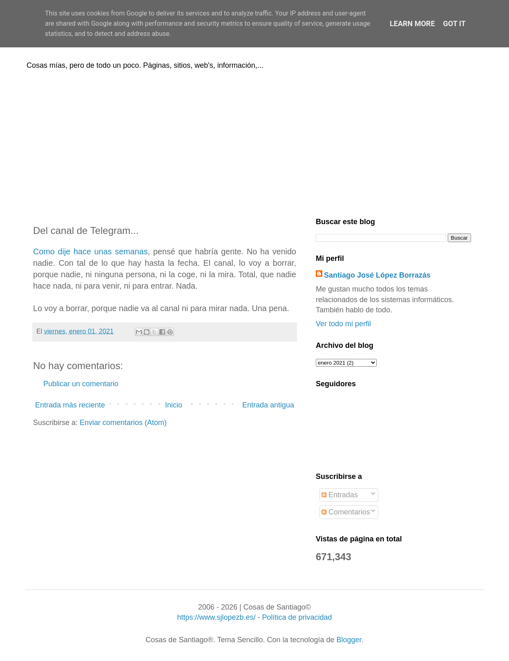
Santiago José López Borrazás (377, 275)
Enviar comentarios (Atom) (123, 422)
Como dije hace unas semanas (90, 251)
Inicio (173, 405)
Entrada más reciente (70, 405)
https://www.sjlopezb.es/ (216, 617)
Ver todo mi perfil (343, 324)
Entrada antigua (268, 405)
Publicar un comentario (80, 384)
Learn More (412, 23)
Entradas (339, 495)
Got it (454, 23)
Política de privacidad (297, 617)
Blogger (349, 640)
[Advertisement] (254, 142)
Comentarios (345, 512)
